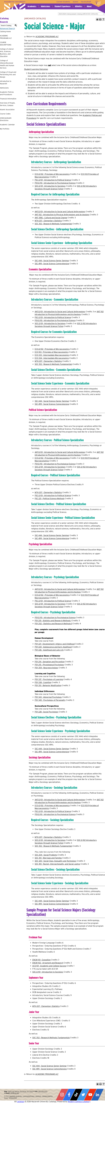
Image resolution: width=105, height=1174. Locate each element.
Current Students (63, 2)
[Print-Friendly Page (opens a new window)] (100, 19)
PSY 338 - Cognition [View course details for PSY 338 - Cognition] (43, 682)
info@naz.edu (14, 1093)
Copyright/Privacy (28, 1096)
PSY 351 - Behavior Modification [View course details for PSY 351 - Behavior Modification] (48, 685)
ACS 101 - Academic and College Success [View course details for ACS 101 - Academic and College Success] (49, 966)
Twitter (83, 1094)
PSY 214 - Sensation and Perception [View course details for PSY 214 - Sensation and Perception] (50, 662)
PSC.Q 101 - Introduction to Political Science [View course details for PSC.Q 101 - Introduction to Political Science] (53, 180)
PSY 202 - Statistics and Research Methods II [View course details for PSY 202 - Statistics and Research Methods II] (53, 624)
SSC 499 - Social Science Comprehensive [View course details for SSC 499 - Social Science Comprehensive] (52, 264)
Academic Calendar (7, 125)
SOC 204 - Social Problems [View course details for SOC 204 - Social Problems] (46, 855)
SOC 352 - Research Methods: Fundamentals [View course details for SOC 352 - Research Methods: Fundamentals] (53, 224)
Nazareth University (14, 5)
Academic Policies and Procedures (7, 93)
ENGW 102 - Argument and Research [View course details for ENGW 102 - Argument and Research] (47, 963)
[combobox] (81, 13)
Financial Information (8, 99)
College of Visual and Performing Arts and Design (8, 74)
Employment (13, 1098)
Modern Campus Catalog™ (79, 1101)
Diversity (38, 1096)
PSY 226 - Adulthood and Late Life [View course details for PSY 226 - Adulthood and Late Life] (49, 650)
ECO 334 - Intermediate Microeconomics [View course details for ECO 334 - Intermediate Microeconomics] (52, 358)
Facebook (69, 1094)
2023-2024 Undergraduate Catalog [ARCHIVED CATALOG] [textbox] (78, 14)
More (98, 3)
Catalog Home (5, 31)
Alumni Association (7, 110)
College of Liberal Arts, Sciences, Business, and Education (7, 52)
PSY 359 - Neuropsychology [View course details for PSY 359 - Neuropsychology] (46, 668)
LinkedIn (97, 1094)
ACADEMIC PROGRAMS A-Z (6, 37)
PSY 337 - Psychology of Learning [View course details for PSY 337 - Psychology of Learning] (49, 679)
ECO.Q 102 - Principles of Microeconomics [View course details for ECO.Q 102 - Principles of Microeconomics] (52, 174)
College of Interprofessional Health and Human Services (7, 64)
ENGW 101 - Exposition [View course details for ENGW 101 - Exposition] (41, 960)
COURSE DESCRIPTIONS (5, 43)
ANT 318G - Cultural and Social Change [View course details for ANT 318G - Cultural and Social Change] (51, 218)
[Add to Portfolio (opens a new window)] (97, 19)
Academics (32, 6)
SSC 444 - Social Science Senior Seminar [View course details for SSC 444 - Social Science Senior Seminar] (52, 261)
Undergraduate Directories (5, 119)
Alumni (75, 2)
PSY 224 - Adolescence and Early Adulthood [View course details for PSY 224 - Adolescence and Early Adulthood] (53, 647)
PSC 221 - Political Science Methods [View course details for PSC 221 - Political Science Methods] (49, 498)
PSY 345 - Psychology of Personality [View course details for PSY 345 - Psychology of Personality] (50, 700)
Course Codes (5, 114)
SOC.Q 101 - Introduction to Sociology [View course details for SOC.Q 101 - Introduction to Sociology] (50, 186)
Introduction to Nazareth (5, 82)
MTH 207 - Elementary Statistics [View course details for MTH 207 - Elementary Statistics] (48, 221)
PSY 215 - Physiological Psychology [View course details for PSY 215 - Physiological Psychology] (49, 665)
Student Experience (62, 6)
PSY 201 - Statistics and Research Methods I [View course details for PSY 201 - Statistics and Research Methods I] (53, 620)
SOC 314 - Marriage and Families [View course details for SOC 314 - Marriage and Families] (48, 858)
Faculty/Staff (86, 2)
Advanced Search (7, 28)
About (89, 6)
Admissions (45, 6)
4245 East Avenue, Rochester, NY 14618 (20, 1091)
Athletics (78, 6)
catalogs (20, 1101)
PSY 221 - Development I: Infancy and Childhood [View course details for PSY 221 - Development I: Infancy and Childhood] (55, 644)
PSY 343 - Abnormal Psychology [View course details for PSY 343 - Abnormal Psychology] (48, 697)
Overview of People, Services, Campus (7, 104)
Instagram (62, 1094)
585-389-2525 (42, 1091)
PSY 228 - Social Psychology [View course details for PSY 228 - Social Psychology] (46, 712)
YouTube (90, 1094)
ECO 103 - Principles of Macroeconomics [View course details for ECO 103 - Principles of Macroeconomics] (51, 352)
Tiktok (76, 1094)
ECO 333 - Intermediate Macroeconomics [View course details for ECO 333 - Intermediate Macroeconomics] (52, 355)
